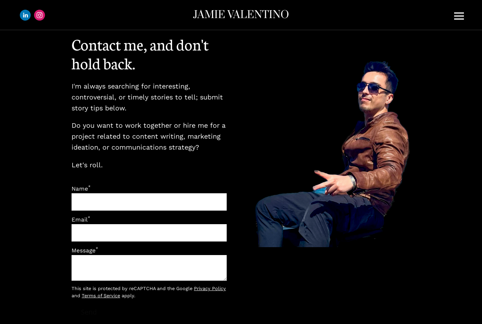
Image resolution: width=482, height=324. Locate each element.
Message (85, 250)
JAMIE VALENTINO (241, 14)
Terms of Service (101, 295)
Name (81, 188)
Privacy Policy (210, 288)
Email (81, 219)
